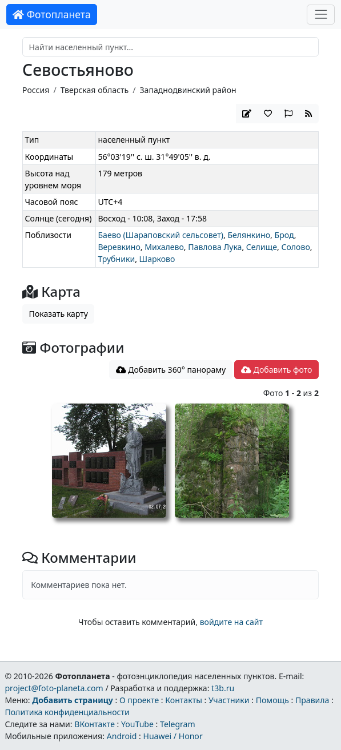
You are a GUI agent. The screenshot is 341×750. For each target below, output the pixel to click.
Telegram (177, 724)
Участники (229, 700)
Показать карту (58, 313)
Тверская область (95, 89)
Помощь (272, 700)
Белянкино (248, 234)
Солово (295, 246)
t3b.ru (222, 688)
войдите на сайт (231, 621)
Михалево (164, 246)
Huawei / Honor (172, 736)
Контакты (183, 700)
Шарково (157, 258)
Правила (312, 700)
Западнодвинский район (187, 89)
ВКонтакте (94, 724)
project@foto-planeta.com (54, 688)
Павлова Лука (215, 246)
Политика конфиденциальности (67, 712)
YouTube (137, 724)
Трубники (116, 258)
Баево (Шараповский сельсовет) (160, 234)
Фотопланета (52, 14)
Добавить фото (276, 369)
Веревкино (119, 246)
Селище (261, 246)
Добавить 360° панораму (171, 369)
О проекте (139, 700)
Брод (284, 234)
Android (122, 736)
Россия (35, 89)
